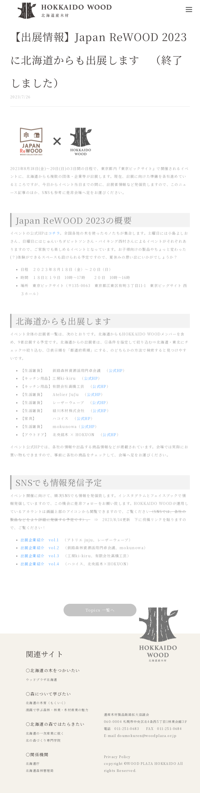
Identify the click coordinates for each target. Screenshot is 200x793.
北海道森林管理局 (40, 770)
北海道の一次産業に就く (45, 733)
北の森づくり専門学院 (43, 740)
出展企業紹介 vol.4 (40, 566)
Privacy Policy (117, 756)
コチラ (54, 235)
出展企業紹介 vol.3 (40, 558)
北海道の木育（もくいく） (47, 702)
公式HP (116, 373)
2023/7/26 (20, 98)
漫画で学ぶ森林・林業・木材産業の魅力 (57, 710)
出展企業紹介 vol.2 (40, 550)
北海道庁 (33, 763)
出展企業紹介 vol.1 (40, 542)
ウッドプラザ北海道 (41, 679)
